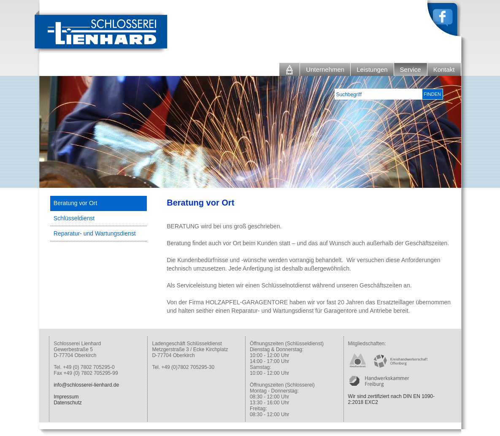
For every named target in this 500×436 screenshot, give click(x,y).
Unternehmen (325, 69)
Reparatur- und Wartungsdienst (95, 233)
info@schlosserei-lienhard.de (86, 385)
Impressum (66, 397)
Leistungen (372, 69)
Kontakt (444, 69)
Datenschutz (68, 403)
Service (410, 69)
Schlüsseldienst (74, 218)
